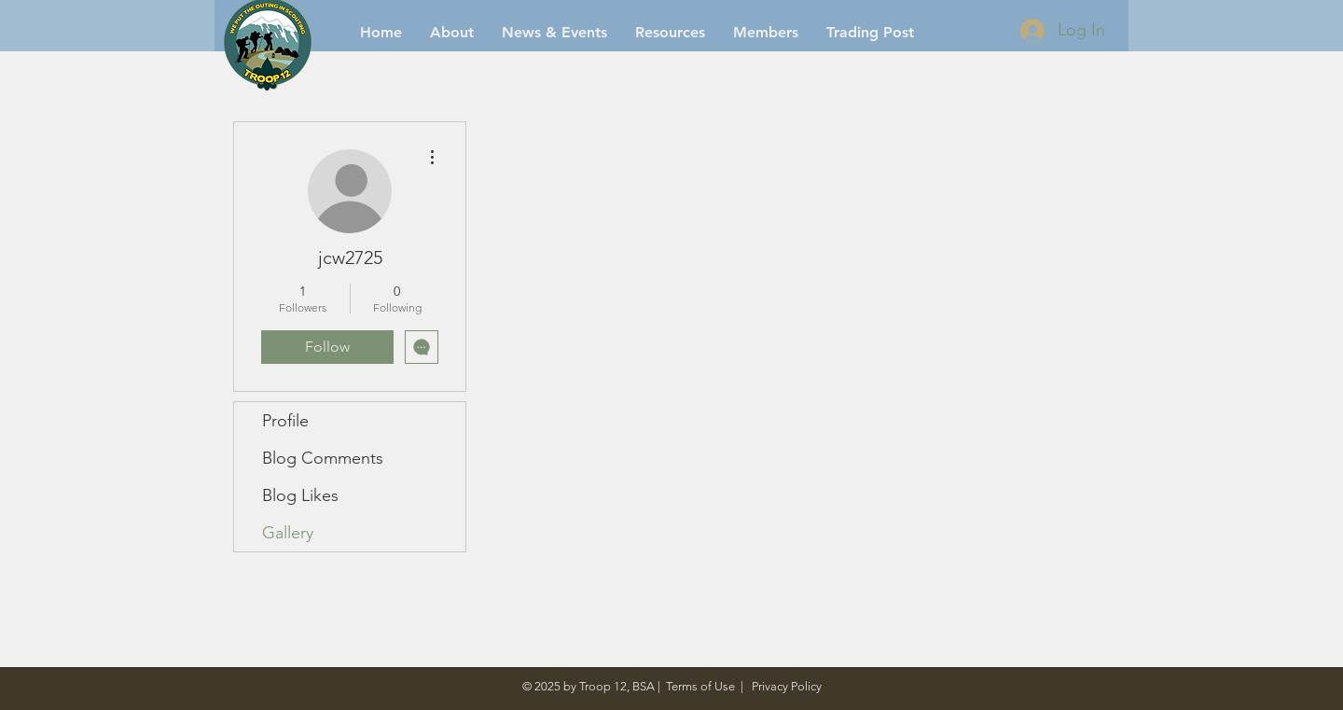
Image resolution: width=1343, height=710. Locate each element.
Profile (285, 421)
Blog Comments (322, 458)
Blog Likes (300, 495)
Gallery (287, 532)
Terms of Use (700, 686)
